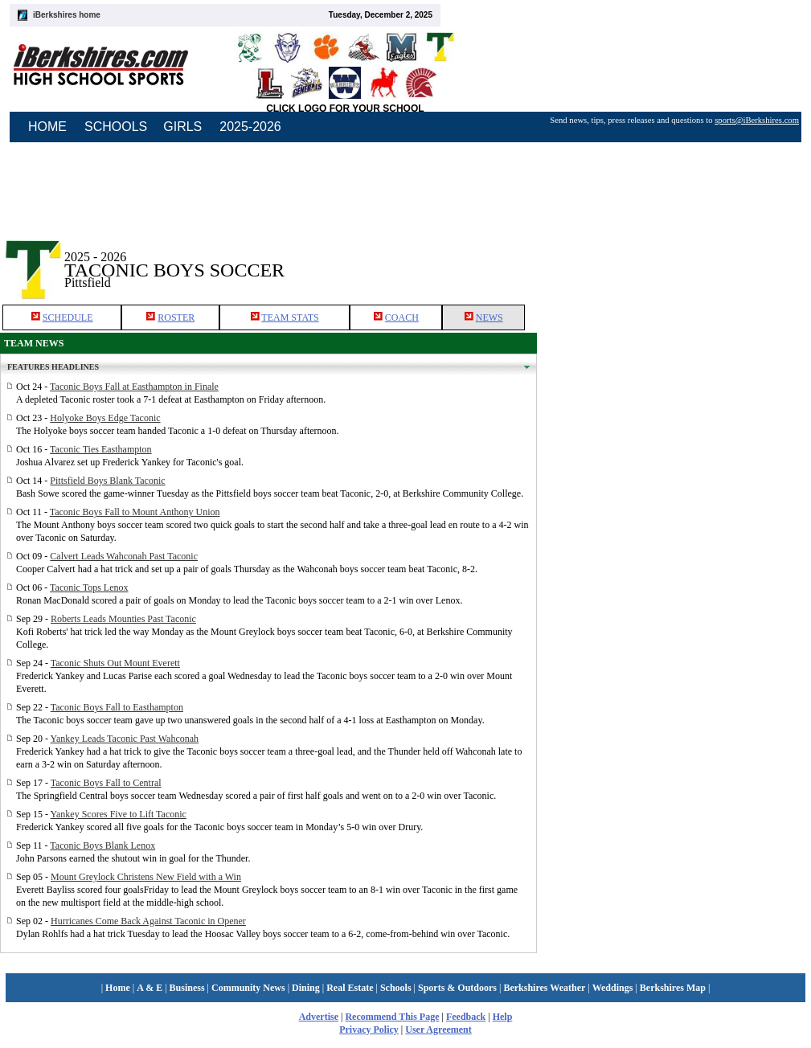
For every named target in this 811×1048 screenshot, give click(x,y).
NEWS (489, 317)
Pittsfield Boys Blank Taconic (107, 480)
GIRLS (182, 126)
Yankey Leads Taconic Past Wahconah (125, 738)
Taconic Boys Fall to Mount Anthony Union (135, 512)
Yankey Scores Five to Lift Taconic (118, 814)
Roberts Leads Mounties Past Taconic (123, 618)
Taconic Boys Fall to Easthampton (117, 707)
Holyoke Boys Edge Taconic (105, 418)
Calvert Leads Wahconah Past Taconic (124, 556)
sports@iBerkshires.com (757, 120)
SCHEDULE (68, 317)
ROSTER (176, 317)
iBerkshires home (66, 14)
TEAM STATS (289, 317)
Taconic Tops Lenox (89, 587)
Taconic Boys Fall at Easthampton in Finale (134, 386)
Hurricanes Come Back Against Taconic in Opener (148, 921)
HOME (47, 126)
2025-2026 (250, 126)
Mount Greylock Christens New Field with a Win (146, 876)
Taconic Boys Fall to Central (106, 782)
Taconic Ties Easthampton (100, 449)
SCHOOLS (115, 126)
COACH (402, 317)
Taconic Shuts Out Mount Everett (115, 663)
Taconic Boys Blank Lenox (102, 845)
